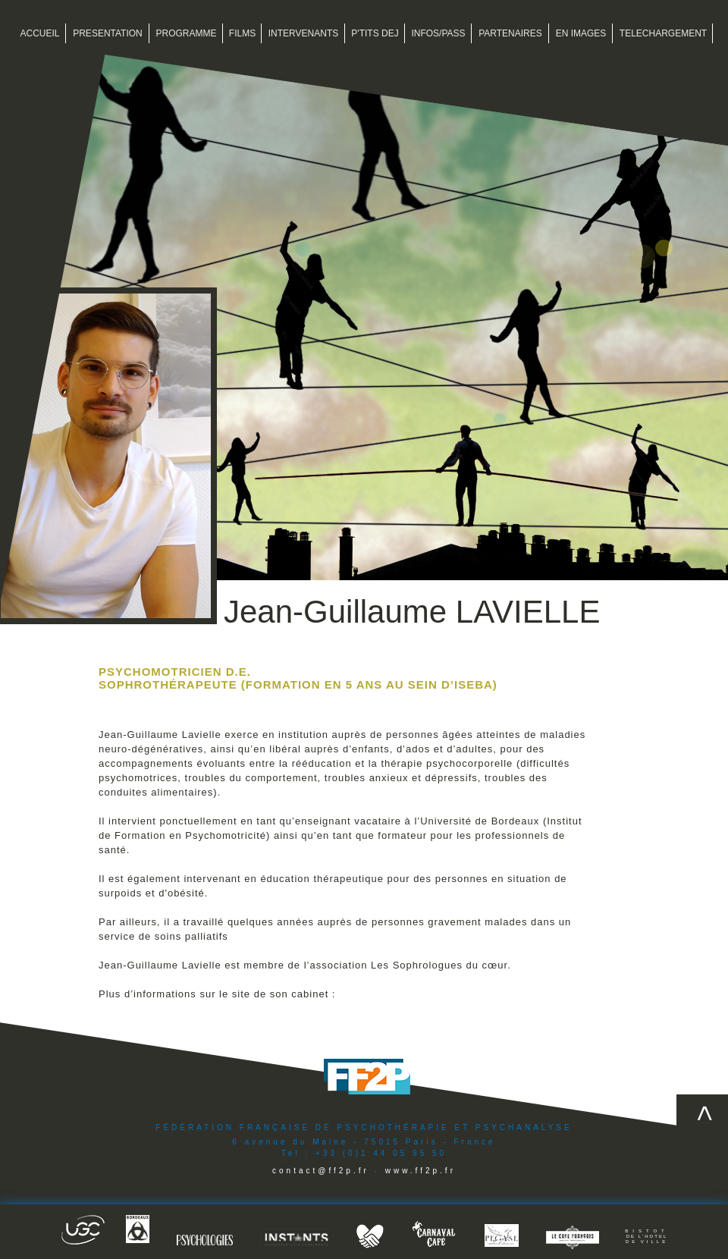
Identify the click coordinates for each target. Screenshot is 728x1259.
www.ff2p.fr (420, 1170)
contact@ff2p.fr (320, 1170)
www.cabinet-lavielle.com (403, 994)
